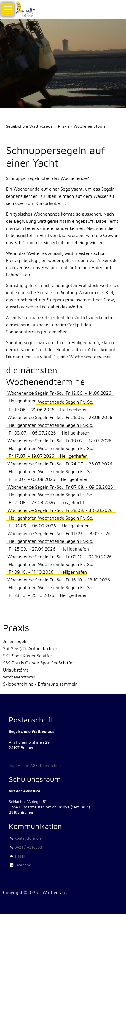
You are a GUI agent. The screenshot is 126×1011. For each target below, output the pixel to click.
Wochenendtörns (19, 676)
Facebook (22, 865)
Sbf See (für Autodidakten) (30, 648)
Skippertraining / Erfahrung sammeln (40, 683)
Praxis (64, 125)
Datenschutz (51, 765)
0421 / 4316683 (28, 847)
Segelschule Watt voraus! (30, 125)
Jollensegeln (15, 641)
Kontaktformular (28, 838)
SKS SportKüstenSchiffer (27, 655)
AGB (34, 765)
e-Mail (19, 856)
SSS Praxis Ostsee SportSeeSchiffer (38, 662)
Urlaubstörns (16, 670)
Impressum (18, 765)
